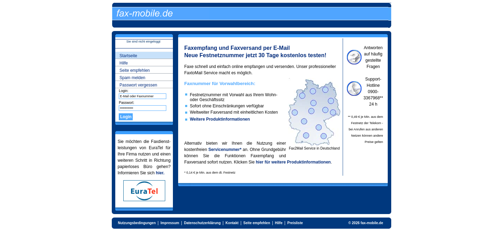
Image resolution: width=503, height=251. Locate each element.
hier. (160, 172)
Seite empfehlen (134, 70)
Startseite (128, 55)
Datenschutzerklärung (202, 223)
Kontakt (232, 223)
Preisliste (295, 223)
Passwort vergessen (138, 85)
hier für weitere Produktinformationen (293, 162)
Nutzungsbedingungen (136, 223)
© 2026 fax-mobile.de (365, 223)
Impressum (170, 223)
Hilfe (123, 63)
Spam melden (132, 77)
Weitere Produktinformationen (220, 119)
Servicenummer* (224, 149)
